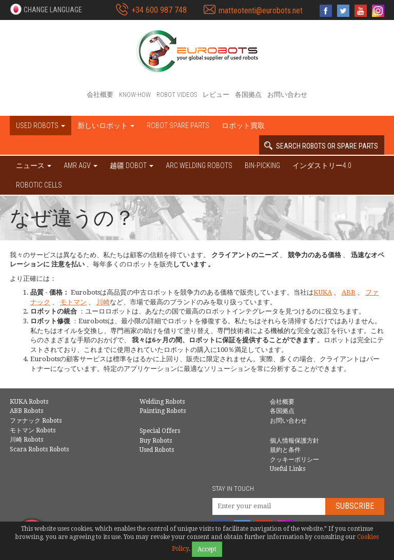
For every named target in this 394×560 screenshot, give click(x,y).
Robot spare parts (178, 125)
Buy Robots (156, 440)
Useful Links (287, 468)
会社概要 (100, 94)
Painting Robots (163, 410)
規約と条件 (285, 449)
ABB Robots (26, 410)
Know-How (135, 94)
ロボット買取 (243, 125)
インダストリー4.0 (321, 165)
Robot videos (176, 94)
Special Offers (160, 430)
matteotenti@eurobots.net (261, 10)
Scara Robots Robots (39, 449)
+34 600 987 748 (159, 10)
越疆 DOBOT (131, 165)
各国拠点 (248, 94)
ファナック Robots (36, 420)
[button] (46, 9)
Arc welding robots (199, 165)
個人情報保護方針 (294, 440)
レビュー (216, 94)
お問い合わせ (287, 94)
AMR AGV (80, 165)
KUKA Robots (29, 401)
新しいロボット (105, 125)
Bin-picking (262, 165)
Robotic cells (39, 185)
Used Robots (157, 449)
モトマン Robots (32, 430)
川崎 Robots (26, 439)
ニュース (33, 165)
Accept (207, 549)
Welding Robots (162, 401)
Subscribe (355, 506)
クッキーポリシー (294, 459)
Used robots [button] (40, 125)
